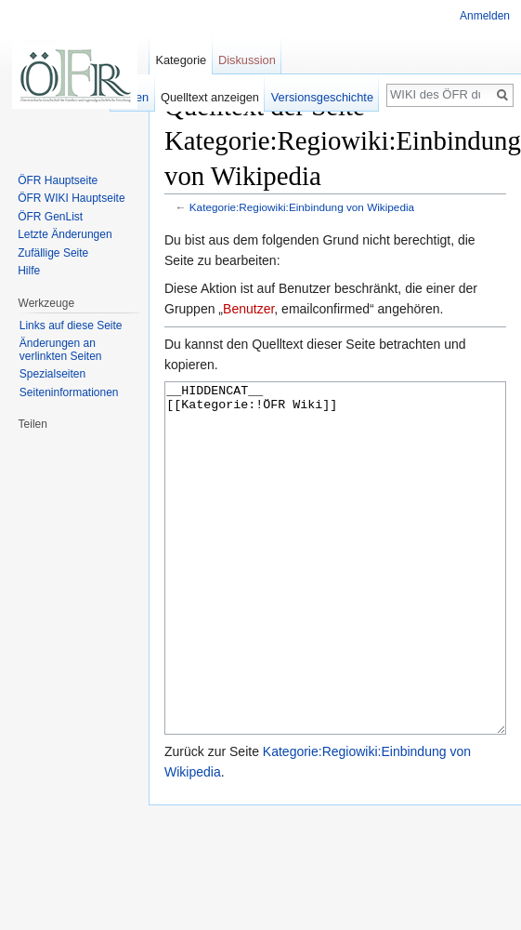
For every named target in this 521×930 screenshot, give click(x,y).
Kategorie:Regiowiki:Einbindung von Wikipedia (301, 207)
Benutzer (248, 308)
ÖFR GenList (50, 216)
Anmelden (485, 15)
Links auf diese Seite (71, 325)
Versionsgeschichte (322, 97)
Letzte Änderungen (64, 234)
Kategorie (180, 60)
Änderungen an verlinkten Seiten (61, 350)
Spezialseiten (52, 373)
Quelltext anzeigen (210, 97)
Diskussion (247, 60)
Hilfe (29, 270)
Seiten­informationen (69, 392)
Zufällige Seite (53, 252)
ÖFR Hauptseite (58, 180)
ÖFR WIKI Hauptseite (71, 198)
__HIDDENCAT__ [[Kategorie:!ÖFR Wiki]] (335, 592)
